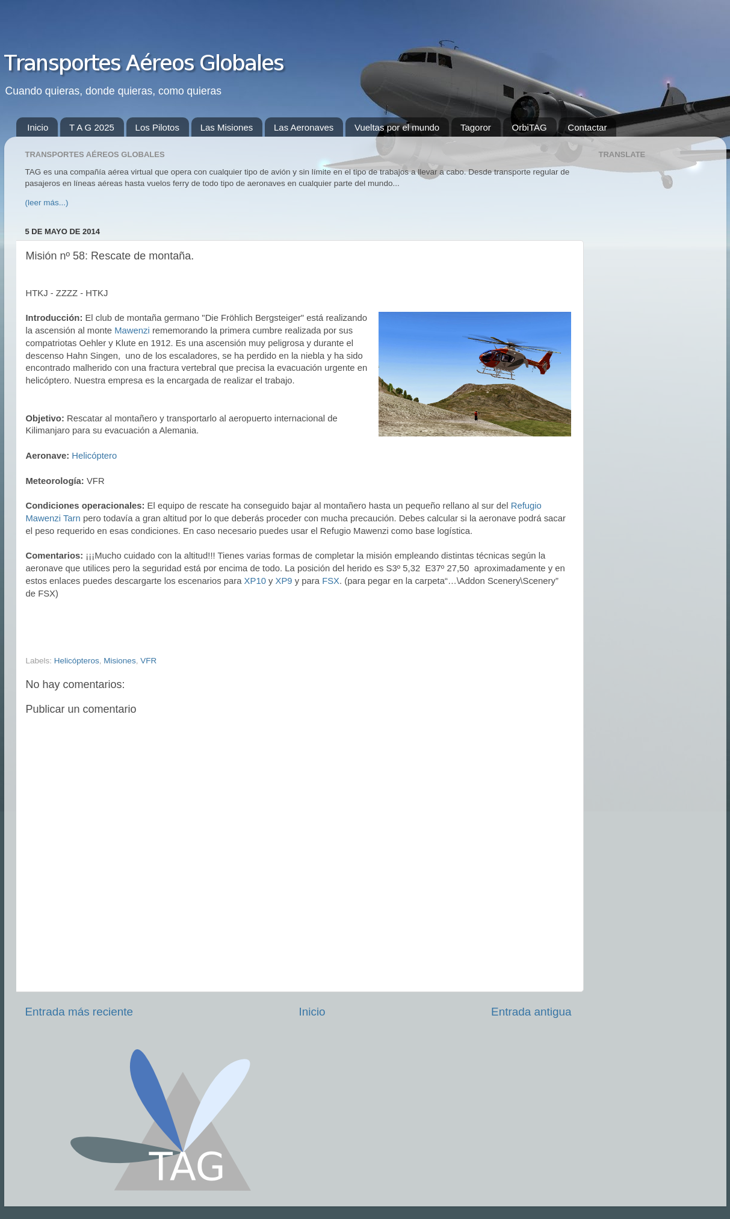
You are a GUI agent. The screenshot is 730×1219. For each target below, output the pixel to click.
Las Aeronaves (303, 127)
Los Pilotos (157, 127)
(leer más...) (47, 202)
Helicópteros (76, 660)
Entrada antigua (531, 1011)
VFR (148, 660)
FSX (330, 581)
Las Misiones (226, 127)
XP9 (284, 581)
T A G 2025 (91, 127)
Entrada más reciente (79, 1011)
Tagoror (475, 127)
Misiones (119, 660)
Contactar (587, 127)
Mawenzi (132, 330)
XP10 (255, 581)
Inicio (37, 127)
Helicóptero (94, 456)
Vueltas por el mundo (396, 127)
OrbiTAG (529, 127)
